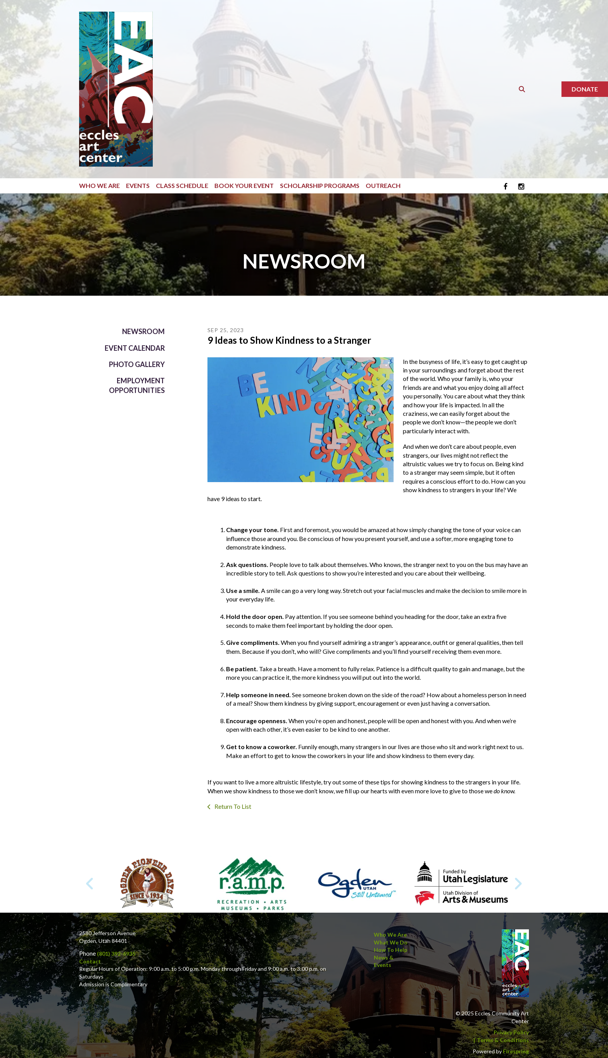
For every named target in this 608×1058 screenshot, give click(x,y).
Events (138, 185)
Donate (585, 89)
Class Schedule (182, 185)
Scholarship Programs (319, 185)
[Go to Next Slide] (518, 883)
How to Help (390, 949)
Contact (90, 961)
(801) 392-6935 (116, 953)
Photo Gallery (137, 364)
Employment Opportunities (137, 385)
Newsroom (143, 331)
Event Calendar (135, 348)
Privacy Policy (511, 1032)
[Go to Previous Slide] (90, 883)
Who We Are (99, 185)
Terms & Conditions (503, 1040)
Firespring (516, 1051)
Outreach (383, 185)
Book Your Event (244, 185)
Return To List (232, 806)
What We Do (391, 942)
